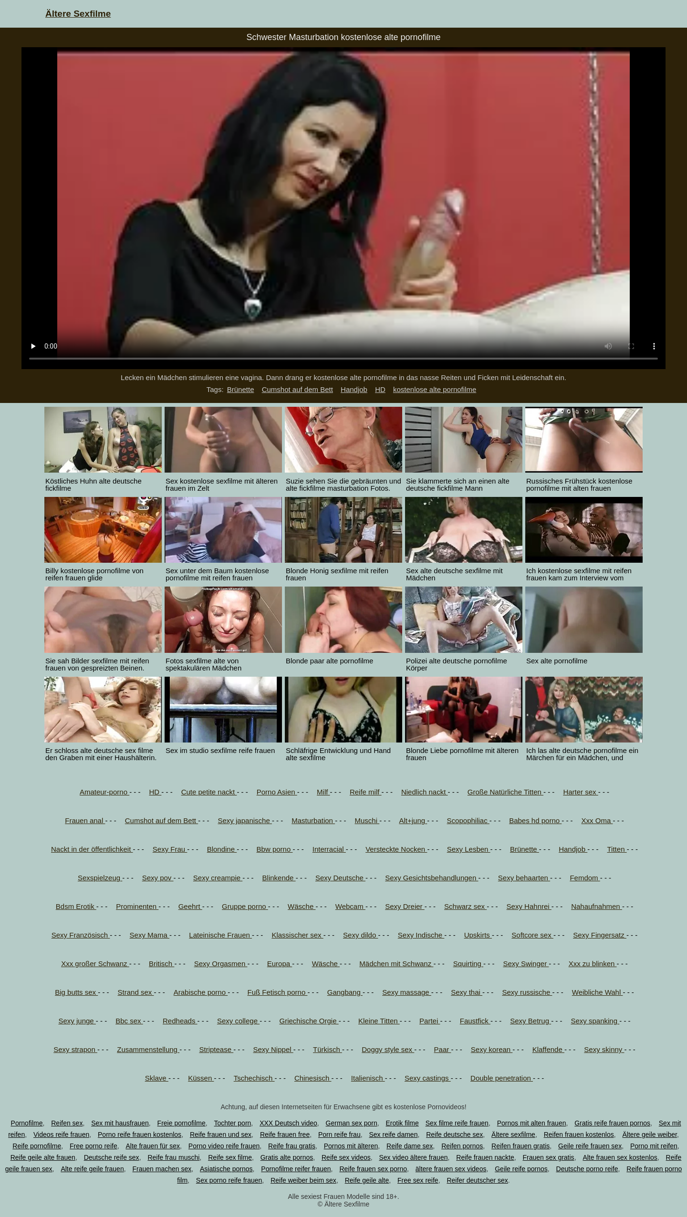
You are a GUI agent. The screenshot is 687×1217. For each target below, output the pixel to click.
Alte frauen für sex (152, 1146)
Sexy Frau (170, 849)
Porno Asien (277, 792)
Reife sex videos (346, 1157)
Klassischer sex (297, 935)
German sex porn (351, 1123)
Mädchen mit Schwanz (396, 963)
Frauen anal (85, 820)
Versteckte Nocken (396, 849)
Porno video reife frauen (224, 1146)
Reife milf (366, 792)
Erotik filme (402, 1123)
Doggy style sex (388, 1049)
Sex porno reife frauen (229, 1180)
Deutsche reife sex (111, 1157)
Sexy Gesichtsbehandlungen (431, 878)
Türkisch (327, 1049)
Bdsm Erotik (76, 906)
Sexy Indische (421, 935)
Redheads (180, 1021)
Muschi (366, 820)
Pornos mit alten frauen (531, 1123)
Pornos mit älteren (351, 1146)
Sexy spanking (595, 1021)
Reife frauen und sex (220, 1134)
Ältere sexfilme (513, 1134)
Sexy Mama (149, 935)
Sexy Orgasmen (221, 963)
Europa (279, 963)
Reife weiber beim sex (303, 1180)
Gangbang (345, 992)
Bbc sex (129, 1021)
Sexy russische (527, 992)
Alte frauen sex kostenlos (620, 1157)
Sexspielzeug (100, 878)
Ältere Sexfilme (78, 14)
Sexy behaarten (524, 878)
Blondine (222, 849)
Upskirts (478, 935)
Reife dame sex (409, 1146)
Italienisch (368, 1078)
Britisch (161, 963)
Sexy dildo (360, 935)
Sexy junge (76, 1021)
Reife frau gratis (291, 1146)
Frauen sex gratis (548, 1157)
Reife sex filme (230, 1157)
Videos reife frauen (61, 1134)
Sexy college (238, 1021)
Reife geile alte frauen (42, 1157)
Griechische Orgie (308, 1021)
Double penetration (501, 1078)
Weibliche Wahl (597, 992)
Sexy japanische (245, 820)
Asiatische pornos (226, 1169)
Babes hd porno (535, 820)
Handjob (354, 389)
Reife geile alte (367, 1180)
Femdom (585, 878)
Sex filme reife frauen (457, 1123)
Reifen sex (67, 1123)
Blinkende (279, 878)
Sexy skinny (604, 1049)
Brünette (240, 389)
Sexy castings (428, 1078)
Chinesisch (313, 1078)
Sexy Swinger (526, 963)
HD (380, 389)
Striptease (216, 1049)
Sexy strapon (75, 1049)
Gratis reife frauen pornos (612, 1123)
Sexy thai (466, 992)
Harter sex (580, 792)
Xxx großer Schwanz (95, 963)
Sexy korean (492, 1049)
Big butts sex (76, 992)
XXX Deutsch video (288, 1123)
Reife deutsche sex (454, 1134)
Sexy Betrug (530, 1021)
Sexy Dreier (405, 906)
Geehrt (190, 906)
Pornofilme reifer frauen (296, 1169)
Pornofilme (27, 1123)
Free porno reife (93, 1146)
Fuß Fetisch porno (278, 992)
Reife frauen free (285, 1134)
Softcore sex (532, 935)
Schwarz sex (465, 906)
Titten (617, 849)
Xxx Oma (597, 820)
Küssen (201, 1078)
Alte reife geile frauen (92, 1169)
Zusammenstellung (148, 1049)
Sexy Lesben (468, 849)
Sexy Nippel (273, 1049)
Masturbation (313, 820)
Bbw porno (275, 849)
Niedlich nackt (424, 792)
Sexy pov (158, 878)
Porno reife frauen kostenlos (139, 1134)
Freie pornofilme (181, 1123)
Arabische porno (201, 992)
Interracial (329, 849)
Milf (323, 792)
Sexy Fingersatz (599, 935)
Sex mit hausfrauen (120, 1123)
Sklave (156, 1078)
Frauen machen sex (161, 1169)
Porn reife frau (339, 1134)
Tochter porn (232, 1123)
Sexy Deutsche (340, 878)
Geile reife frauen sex (590, 1146)
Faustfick (475, 1021)
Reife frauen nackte (485, 1157)
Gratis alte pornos (286, 1157)
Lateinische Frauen (220, 935)
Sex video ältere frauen (413, 1157)
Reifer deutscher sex (477, 1180)
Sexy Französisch (81, 935)
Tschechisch (254, 1078)
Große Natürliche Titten (505, 792)
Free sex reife (417, 1180)
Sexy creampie (217, 878)
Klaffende (548, 1049)
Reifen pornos (462, 1146)
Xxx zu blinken (593, 963)
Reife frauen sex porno (373, 1169)
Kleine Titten (379, 1021)
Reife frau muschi (173, 1157)
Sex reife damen (393, 1134)
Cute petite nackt (209, 792)
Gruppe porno (245, 906)
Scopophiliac (468, 820)
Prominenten (137, 906)
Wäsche (301, 906)
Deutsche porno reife (587, 1169)
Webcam (350, 906)
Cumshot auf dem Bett (297, 389)
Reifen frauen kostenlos (579, 1134)
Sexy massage (406, 992)
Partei (429, 1021)
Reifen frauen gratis (520, 1146)
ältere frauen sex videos (451, 1169)
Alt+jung (413, 820)
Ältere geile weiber (650, 1134)
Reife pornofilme (36, 1146)
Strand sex (136, 992)
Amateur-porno (104, 792)
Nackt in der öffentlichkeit (92, 849)
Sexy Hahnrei (529, 906)
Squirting (468, 963)
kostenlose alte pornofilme (434, 389)
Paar (442, 1049)
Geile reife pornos (521, 1169)
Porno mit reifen (653, 1146)
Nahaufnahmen (596, 906)
